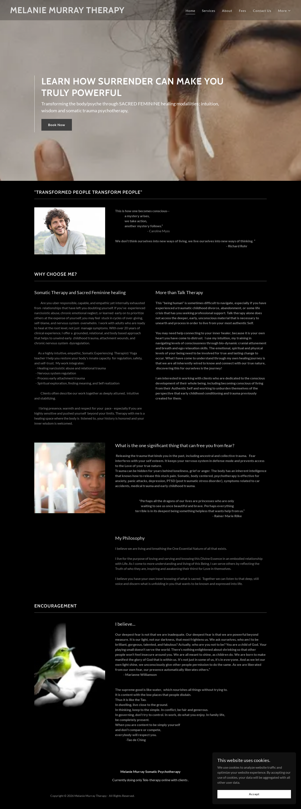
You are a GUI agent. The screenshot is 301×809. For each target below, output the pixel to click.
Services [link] (208, 11)
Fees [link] (242, 11)
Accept (254, 799)
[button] (284, 10)
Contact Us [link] (262, 11)
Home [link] (190, 11)
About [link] (227, 11)
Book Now (56, 125)
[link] (67, 12)
